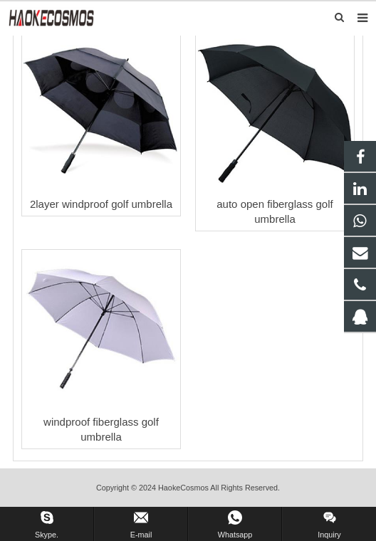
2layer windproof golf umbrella (101, 204)
